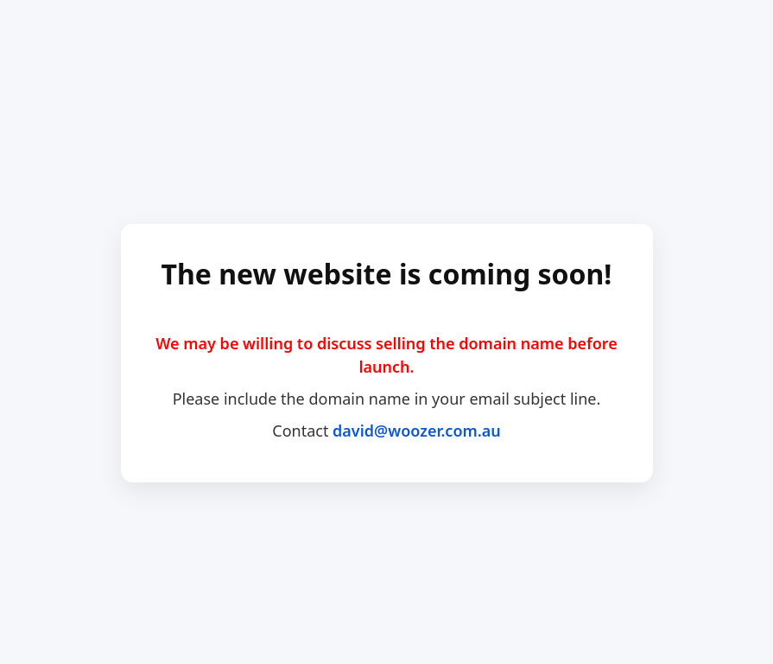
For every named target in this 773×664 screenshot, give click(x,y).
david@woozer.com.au (417, 430)
